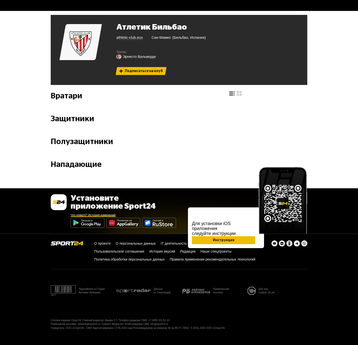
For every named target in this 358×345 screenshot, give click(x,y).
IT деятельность (174, 243)
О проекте (102, 243)
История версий (162, 251)
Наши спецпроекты (215, 251)
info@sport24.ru (159, 324)
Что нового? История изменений (93, 215)
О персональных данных (136, 243)
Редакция (188, 251)
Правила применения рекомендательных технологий (212, 259)
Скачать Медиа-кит (113, 324)
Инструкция (223, 240)
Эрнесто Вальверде (136, 56)
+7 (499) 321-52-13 (159, 320)
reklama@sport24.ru (89, 324)
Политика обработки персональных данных (129, 259)
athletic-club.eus (129, 37)
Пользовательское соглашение (119, 251)
